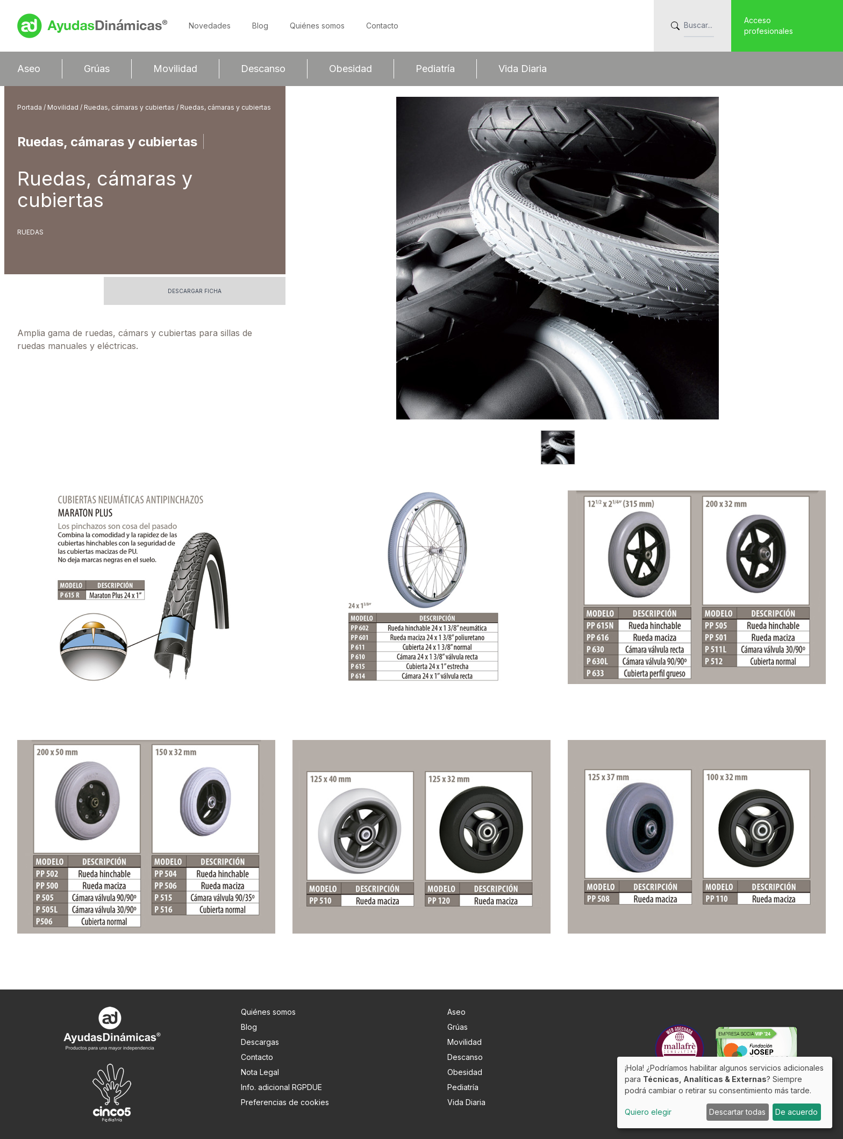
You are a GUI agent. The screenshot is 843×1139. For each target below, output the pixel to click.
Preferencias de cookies (285, 1102)
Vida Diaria (522, 68)
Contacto (382, 25)
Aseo (28, 68)
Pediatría (435, 68)
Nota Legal (260, 1072)
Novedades (210, 25)
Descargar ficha (195, 291)
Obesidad (350, 68)
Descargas (260, 1042)
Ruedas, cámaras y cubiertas (130, 107)
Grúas (97, 68)
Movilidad (175, 68)
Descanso (263, 68)
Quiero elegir (648, 1111)
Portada (30, 107)
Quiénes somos (317, 25)
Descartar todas (737, 1111)
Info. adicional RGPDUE (281, 1087)
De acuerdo (796, 1111)
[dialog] (724, 1092)
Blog (260, 25)
